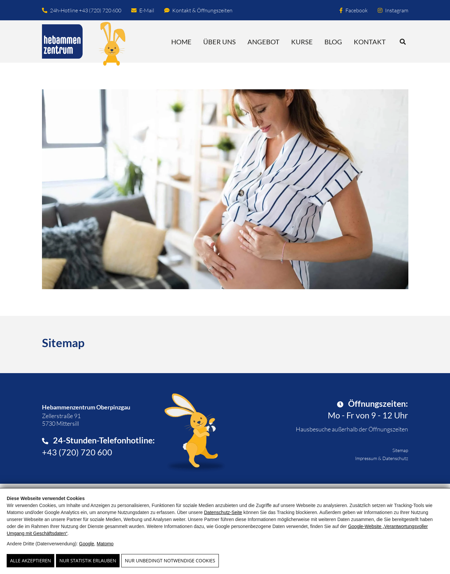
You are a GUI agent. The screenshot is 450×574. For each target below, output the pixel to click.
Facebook (353, 10)
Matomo (105, 543)
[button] (402, 41)
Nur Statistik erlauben (87, 560)
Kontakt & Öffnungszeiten (198, 10)
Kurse (302, 42)
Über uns (219, 42)
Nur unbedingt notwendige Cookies (170, 560)
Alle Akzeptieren (30, 560)
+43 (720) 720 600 (77, 452)
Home (181, 42)
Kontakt (370, 42)
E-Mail (142, 10)
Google (86, 543)
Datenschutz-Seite (223, 512)
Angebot (263, 42)
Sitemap (400, 450)
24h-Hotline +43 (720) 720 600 (81, 10)
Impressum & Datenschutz (381, 458)
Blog (333, 42)
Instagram (393, 10)
